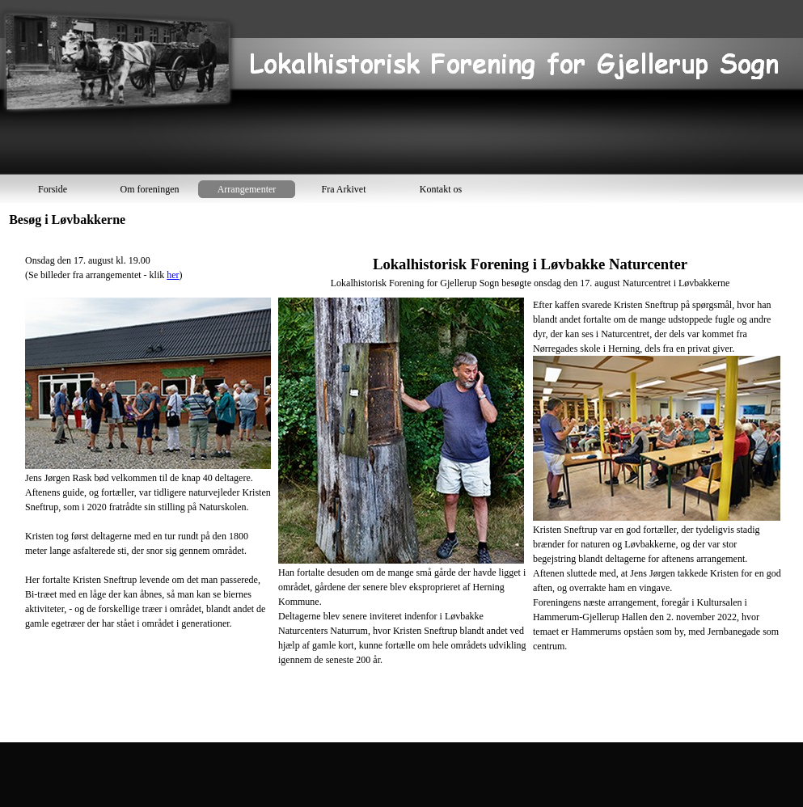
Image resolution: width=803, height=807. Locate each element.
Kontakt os (441, 189)
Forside (52, 189)
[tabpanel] (403, 485)
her (173, 275)
